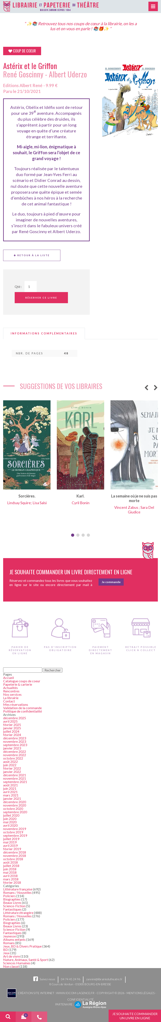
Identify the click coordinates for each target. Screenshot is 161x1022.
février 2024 (12, 735)
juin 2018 (9, 869)
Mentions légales (141, 993)
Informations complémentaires (44, 333)
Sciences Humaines (17, 963)
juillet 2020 (11, 815)
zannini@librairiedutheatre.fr (104, 979)
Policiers (9, 896)
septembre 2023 (15, 745)
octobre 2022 (13, 758)
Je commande (111, 582)
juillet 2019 (11, 839)
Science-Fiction (14, 906)
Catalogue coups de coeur (21, 681)
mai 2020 (10, 822)
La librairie (10, 698)
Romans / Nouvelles (17, 892)
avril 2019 (10, 845)
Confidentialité (80, 999)
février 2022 (12, 768)
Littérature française (17, 889)
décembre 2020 (14, 802)
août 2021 (10, 785)
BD (5, 950)
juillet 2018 (11, 866)
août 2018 (10, 862)
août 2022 (10, 762)
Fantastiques (12, 909)
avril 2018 (10, 876)
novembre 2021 (14, 778)
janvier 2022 (12, 772)
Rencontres (11, 691)
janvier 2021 (12, 798)
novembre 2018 (14, 856)
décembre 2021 (14, 775)
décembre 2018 (14, 852)
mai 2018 (10, 872)
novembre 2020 (14, 805)
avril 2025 (10, 721)
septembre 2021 (15, 782)
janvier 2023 (12, 748)
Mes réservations (15, 704)
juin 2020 (9, 819)
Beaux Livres (12, 903)
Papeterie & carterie (17, 684)
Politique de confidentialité (22, 711)
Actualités (10, 688)
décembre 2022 (14, 751)
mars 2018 (10, 879)
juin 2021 (9, 788)
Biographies (12, 899)
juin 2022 (9, 765)
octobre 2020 (13, 809)
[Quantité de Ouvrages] (31, 286)
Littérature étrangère (18, 913)
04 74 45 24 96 (70, 979)
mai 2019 (10, 842)
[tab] (44, 333)
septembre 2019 (15, 835)
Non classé (11, 966)
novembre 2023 (14, 741)
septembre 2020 (15, 812)
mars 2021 (10, 795)
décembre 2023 (14, 738)
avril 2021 (10, 792)
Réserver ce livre (41, 297)
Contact (9, 701)
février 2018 (12, 882)
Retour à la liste (32, 255)
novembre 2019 (14, 829)
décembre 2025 (14, 718)
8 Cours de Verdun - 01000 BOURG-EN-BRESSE (80, 984)
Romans (9, 943)
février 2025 (12, 725)
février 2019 (12, 849)
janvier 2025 (12, 728)
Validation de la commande (22, 708)
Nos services (12, 694)
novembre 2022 (14, 755)
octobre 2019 (13, 832)
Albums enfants (14, 939)
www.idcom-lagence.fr (75, 993)
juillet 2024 (11, 731)
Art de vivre (11, 956)
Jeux (6, 953)
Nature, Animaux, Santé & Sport (25, 960)
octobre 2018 (13, 859)
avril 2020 (10, 825)
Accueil (8, 678)
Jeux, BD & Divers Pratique (22, 946)
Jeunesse (9, 936)
